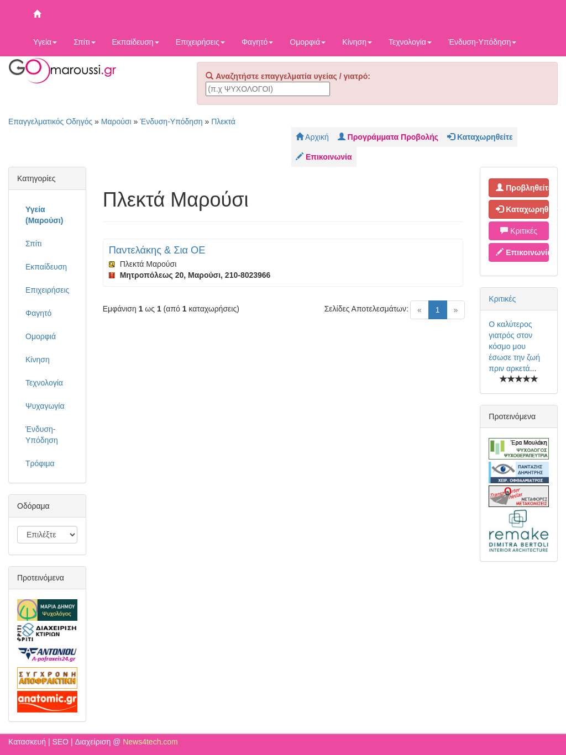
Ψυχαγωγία (45, 406)
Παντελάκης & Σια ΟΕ (157, 250)
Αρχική (312, 137)
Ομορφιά (308, 42)
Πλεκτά (223, 121)
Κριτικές (518, 230)
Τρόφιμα (40, 463)
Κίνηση (357, 42)
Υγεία (45, 42)
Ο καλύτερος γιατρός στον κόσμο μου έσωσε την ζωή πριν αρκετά (514, 346)
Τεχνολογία (410, 42)
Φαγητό (257, 42)
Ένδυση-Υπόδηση (482, 42)
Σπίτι (84, 42)
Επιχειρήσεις (200, 42)
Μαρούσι (116, 121)
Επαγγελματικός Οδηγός (50, 121)
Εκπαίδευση (135, 42)
